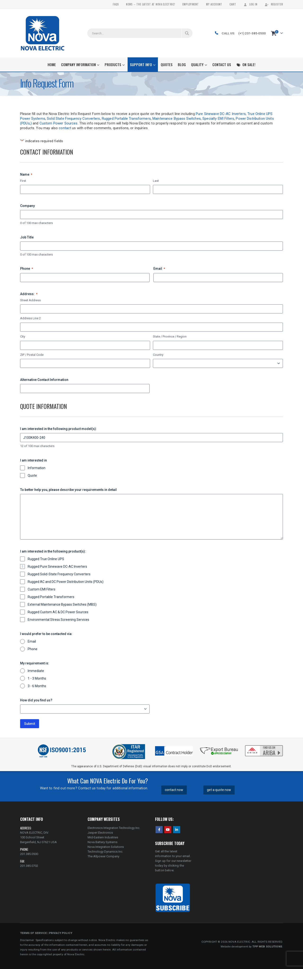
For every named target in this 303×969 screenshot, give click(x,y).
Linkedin (176, 829)
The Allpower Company (103, 856)
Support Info (141, 64)
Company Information (78, 64)
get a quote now (219, 790)
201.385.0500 (29, 854)
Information (36, 468)
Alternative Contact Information (44, 380)
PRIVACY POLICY (60, 933)
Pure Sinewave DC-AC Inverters (221, 114)
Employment (190, 4)
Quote (32, 475)
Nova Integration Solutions (106, 847)
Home (52, 64)
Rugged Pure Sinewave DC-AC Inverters (57, 566)
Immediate (36, 671)
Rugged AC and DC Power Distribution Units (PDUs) (65, 582)
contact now (174, 790)
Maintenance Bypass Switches (176, 118)
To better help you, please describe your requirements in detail (68, 490)
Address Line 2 (30, 318)
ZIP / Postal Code (32, 355)
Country (158, 355)
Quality (197, 64)
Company (27, 206)
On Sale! (245, 64)
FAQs (116, 4)
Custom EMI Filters (41, 589)
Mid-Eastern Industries (103, 837)
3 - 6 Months (37, 686)
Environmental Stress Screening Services (58, 620)
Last (156, 181)
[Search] (187, 33)
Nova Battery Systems (102, 842)
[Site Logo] (42, 33)
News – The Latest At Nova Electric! (150, 4)
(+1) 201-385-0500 (252, 33)
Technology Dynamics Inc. (105, 851)
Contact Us (221, 64)
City (22, 336)
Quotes (167, 64)
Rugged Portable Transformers (126, 118)
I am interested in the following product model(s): (58, 429)
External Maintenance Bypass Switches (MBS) (62, 604)
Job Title (27, 237)
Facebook (159, 829)
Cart (232, 4)
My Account (214, 4)
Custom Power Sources (59, 123)
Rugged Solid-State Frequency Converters (59, 574)
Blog (182, 64)
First (23, 181)
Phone (26, 269)
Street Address (30, 300)
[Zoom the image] (264, 746)
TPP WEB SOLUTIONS (267, 946)
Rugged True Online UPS (46, 559)
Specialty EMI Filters (218, 118)
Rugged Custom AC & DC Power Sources (58, 612)
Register (274, 4)
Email (159, 269)
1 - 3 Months (37, 678)
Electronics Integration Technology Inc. (114, 828)
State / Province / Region (170, 336)
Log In (250, 4)
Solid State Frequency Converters (73, 118)
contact (65, 128)
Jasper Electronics (100, 832)
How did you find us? (36, 700)
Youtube (167, 829)
